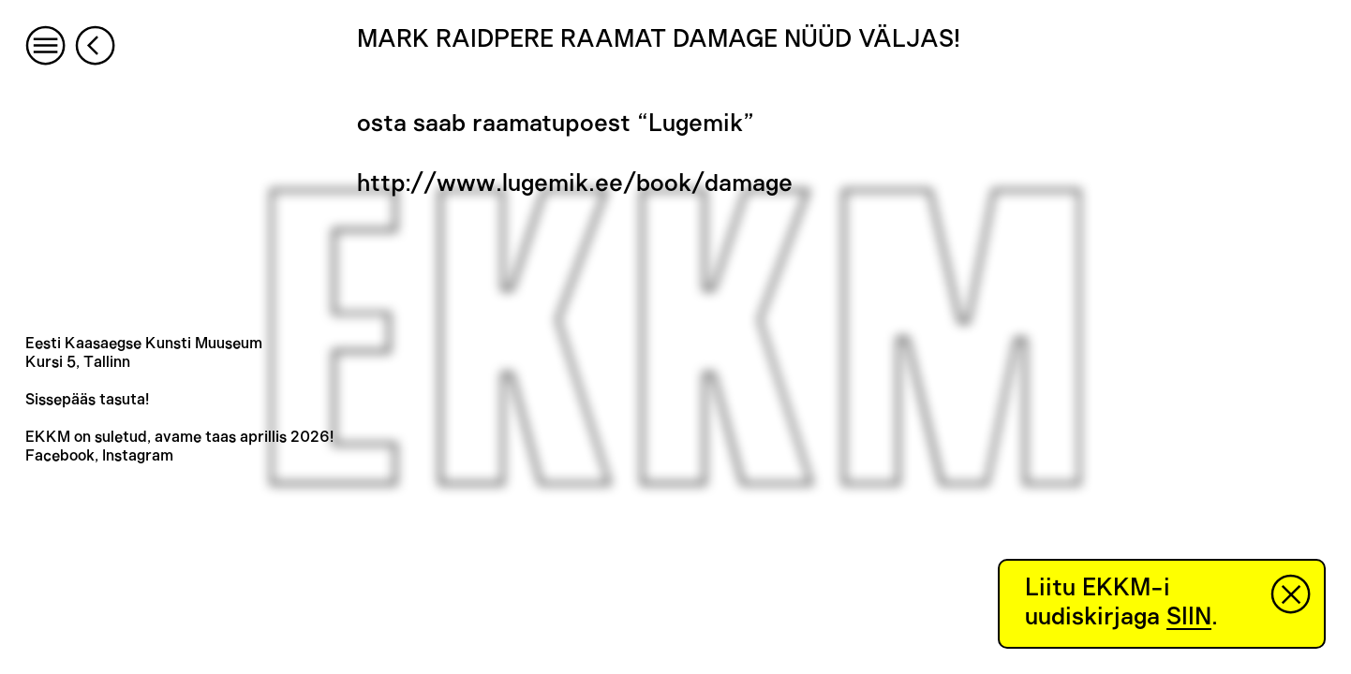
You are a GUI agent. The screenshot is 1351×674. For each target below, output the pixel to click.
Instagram (137, 455)
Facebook (60, 455)
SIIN (1188, 617)
